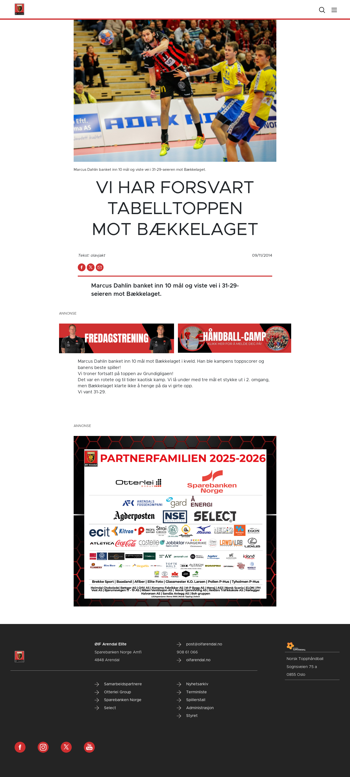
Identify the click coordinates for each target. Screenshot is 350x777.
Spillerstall (191, 700)
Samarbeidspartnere (118, 684)
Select (105, 708)
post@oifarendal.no (199, 644)
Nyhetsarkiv (192, 684)
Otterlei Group (113, 692)
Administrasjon (195, 708)
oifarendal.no (193, 660)
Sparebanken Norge (118, 700)
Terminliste (192, 692)
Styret (187, 716)
